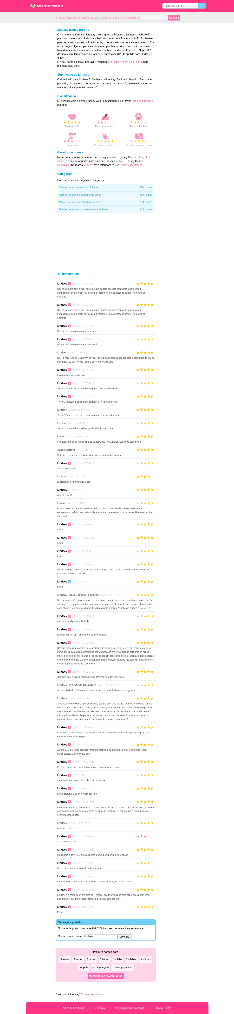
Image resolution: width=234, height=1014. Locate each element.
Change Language (74, 1007)
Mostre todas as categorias (105, 976)
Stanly (141, 157)
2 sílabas (131, 959)
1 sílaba (117, 959)
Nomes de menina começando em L (105, 195)
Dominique (63, 165)
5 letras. (91, 959)
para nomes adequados (128, 165)
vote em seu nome (142, 101)
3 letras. (65, 959)
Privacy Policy (163, 1007)
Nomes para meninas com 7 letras (105, 187)
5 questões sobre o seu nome (125, 62)
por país (83, 967)
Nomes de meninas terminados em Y (105, 202)
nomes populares (123, 967)
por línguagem (100, 967)
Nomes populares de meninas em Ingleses (105, 209)
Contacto (100, 1007)
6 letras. (104, 959)
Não (114, 157)
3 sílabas (145, 959)
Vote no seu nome (91, 994)
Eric (148, 157)
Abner (60, 161)
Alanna (88, 165)
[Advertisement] (39, 72)
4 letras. (78, 959)
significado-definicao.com (129, 1007)
